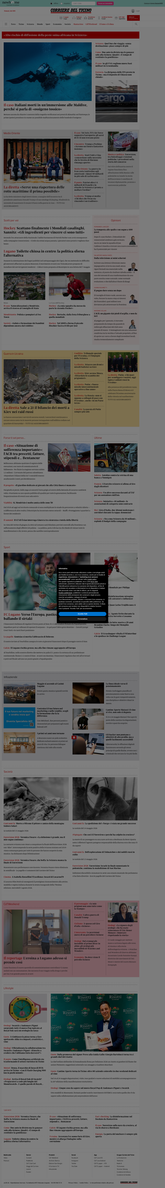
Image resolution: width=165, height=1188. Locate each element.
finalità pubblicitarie (65, 593)
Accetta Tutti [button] (82, 614)
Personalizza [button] (82, 619)
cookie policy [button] (91, 579)
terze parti (94, 581)
